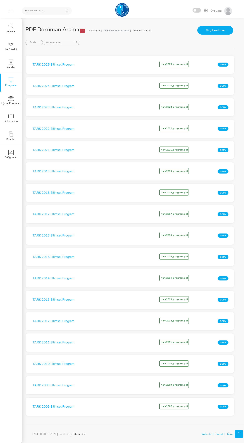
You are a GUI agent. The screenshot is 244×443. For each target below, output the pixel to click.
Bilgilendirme (215, 30)
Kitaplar (11, 136)
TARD (35, 434)
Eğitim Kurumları (11, 100)
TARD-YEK (11, 46)
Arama (11, 28)
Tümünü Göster (148, 30)
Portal (219, 434)
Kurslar (11, 64)
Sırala (39, 42)
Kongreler (11, 82)
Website (206, 434)
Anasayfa (100, 30)
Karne (230, 434)
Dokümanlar (11, 118)
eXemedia (79, 434)
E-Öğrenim (11, 154)
